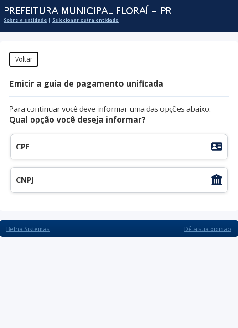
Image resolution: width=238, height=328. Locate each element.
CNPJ (25, 180)
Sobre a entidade (25, 20)
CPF (22, 147)
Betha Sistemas (28, 229)
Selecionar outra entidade (85, 20)
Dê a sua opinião (207, 229)
